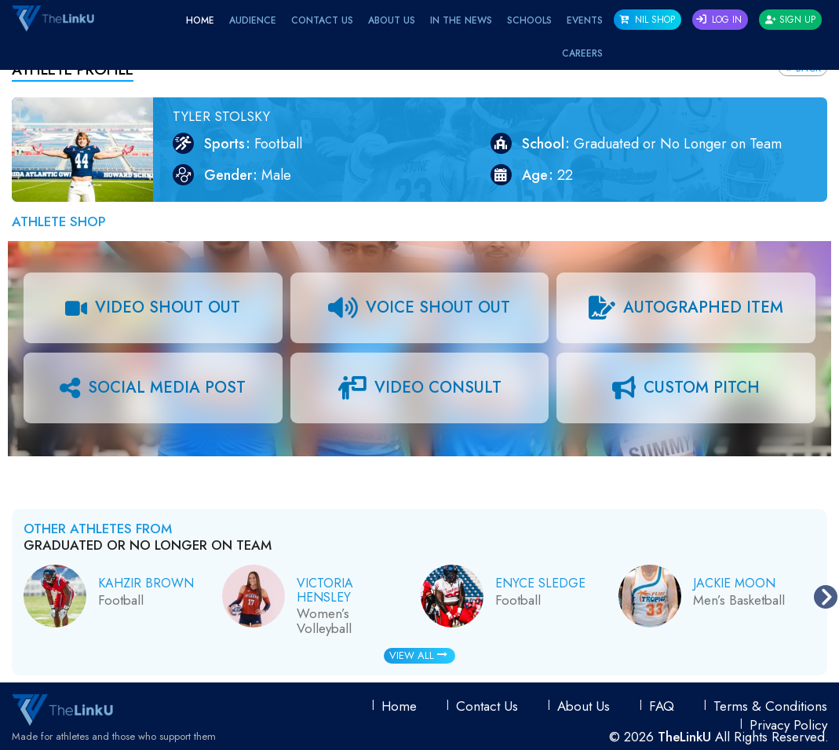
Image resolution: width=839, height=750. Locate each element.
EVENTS (585, 20)
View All (418, 655)
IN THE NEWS (461, 20)
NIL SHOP (647, 20)
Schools (529, 20)
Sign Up (790, 20)
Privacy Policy (788, 724)
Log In (719, 20)
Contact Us (322, 20)
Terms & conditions (770, 706)
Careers (582, 53)
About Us (391, 20)
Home (200, 20)
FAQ (661, 706)
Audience (252, 20)
